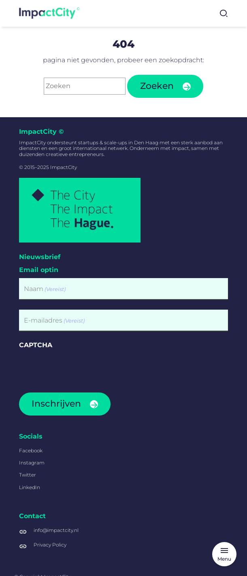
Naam (45, 289)
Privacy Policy (50, 545)
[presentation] (80, 368)
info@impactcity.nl (56, 530)
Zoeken (157, 85)
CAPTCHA (35, 345)
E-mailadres (54, 320)
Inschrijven (56, 403)
